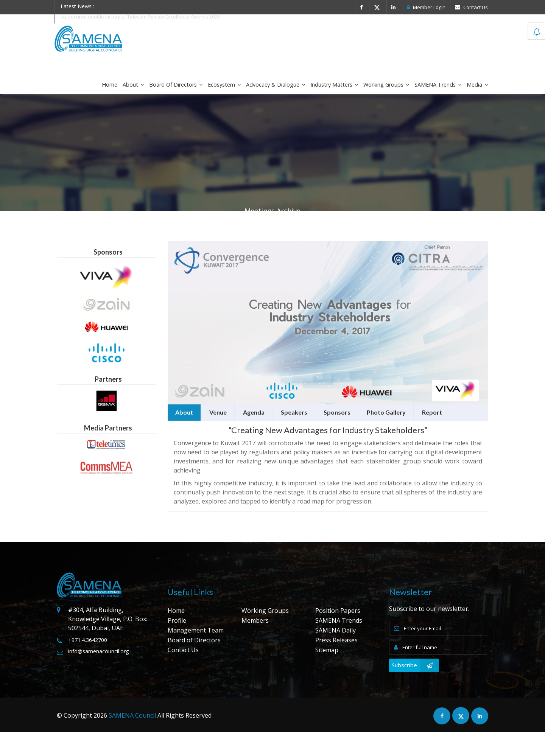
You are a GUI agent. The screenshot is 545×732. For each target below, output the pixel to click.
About (133, 84)
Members (255, 620)
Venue (218, 412)
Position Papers (337, 610)
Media (477, 84)
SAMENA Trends (437, 84)
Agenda (254, 412)
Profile (177, 620)
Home (109, 84)
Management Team (196, 630)
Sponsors (337, 412)
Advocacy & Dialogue (275, 84)
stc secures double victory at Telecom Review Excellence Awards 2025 (140, 16)
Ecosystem (224, 84)
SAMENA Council (132, 715)
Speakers (294, 412)
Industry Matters (334, 84)
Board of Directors (175, 84)
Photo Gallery (386, 412)
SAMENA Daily (335, 630)
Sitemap (326, 650)
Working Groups (386, 84)
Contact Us (471, 7)
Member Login (426, 7)
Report (432, 412)
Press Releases (336, 640)
